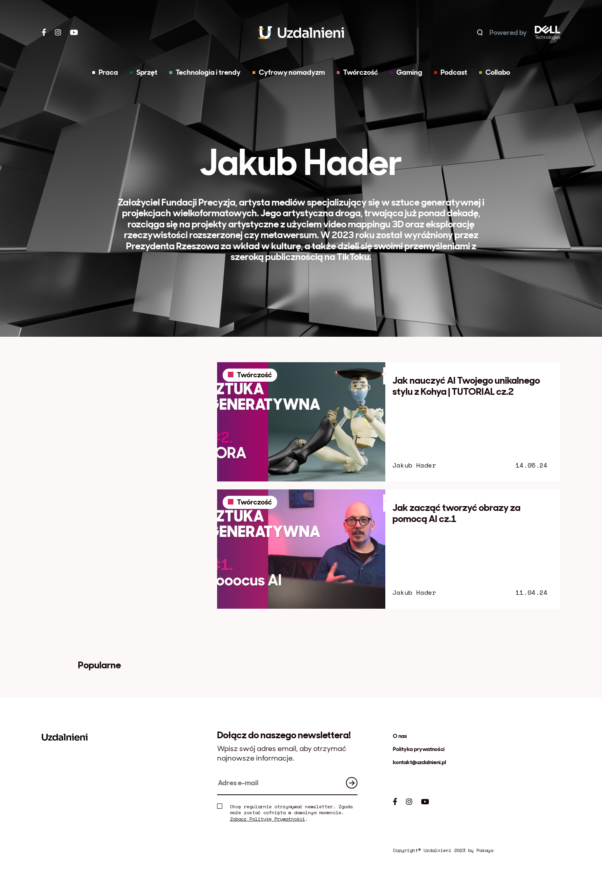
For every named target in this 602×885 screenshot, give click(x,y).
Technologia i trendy (205, 72)
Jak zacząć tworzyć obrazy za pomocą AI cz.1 (456, 513)
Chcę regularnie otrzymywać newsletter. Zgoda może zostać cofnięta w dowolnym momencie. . (284, 812)
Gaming (406, 72)
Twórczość (357, 72)
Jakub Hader (414, 465)
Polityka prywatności (419, 749)
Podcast (450, 72)
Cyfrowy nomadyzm (288, 72)
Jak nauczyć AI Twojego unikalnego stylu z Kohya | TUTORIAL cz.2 (466, 386)
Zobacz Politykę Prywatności (267, 818)
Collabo (494, 72)
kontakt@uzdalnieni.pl (419, 762)
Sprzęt (143, 72)
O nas (400, 735)
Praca (105, 72)
